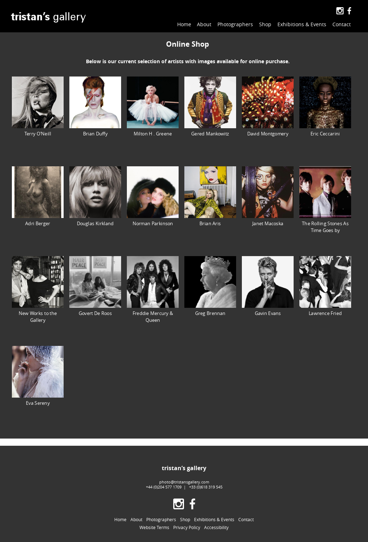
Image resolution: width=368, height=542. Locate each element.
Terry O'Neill (38, 106)
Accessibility (216, 528)
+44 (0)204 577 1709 (163, 487)
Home (184, 24)
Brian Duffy (95, 106)
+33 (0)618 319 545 (205, 487)
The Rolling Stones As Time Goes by (325, 199)
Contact (341, 24)
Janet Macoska (268, 196)
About (204, 24)
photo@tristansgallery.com (184, 482)
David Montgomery (268, 106)
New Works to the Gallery (38, 289)
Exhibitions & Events (301, 24)
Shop (265, 24)
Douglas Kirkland (95, 196)
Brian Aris (210, 196)
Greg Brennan (210, 286)
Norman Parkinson (153, 196)
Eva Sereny (38, 376)
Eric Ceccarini (325, 106)
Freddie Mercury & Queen (153, 289)
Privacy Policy (186, 528)
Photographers (235, 24)
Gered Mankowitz (210, 106)
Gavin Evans (268, 286)
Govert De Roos (95, 286)
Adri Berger (38, 196)
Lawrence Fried (325, 286)
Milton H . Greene (153, 106)
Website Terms (154, 528)
